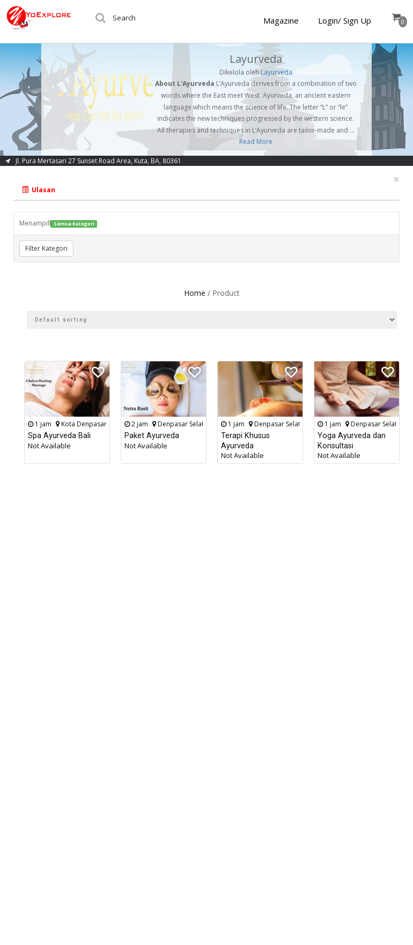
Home (194, 293)
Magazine (281, 20)
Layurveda (276, 72)
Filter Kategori (46, 248)
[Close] (396, 179)
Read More (255, 141)
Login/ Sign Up (344, 20)
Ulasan (38, 189)
